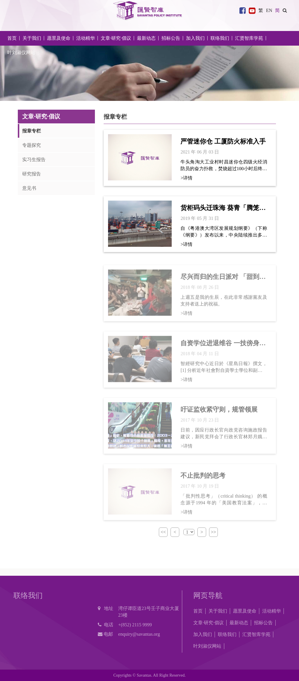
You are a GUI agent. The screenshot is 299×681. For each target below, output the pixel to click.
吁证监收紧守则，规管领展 (219, 412)
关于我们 (217, 610)
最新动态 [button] (146, 38)
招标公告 (263, 622)
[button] (285, 10)
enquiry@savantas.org (139, 634)
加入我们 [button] (195, 38)
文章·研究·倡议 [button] (116, 38)
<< (163, 532)
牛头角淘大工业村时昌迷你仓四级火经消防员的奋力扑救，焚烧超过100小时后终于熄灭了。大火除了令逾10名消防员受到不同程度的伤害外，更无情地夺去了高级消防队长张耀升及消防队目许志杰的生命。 (223, 165)
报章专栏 (31, 130)
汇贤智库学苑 (249, 38)
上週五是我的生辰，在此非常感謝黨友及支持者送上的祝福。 (223, 303)
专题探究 (31, 145)
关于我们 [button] (31, 38)
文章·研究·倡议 (208, 622)
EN (269, 10)
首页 (12, 38)
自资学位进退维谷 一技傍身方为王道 (223, 346)
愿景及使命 (58, 38)
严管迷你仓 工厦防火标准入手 (223, 141)
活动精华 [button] (85, 38)
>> (213, 532)
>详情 (186, 177)
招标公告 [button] (170, 38)
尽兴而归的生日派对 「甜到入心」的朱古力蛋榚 (223, 280)
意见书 (29, 188)
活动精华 (271, 610)
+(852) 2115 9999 (135, 624)
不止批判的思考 (202, 478)
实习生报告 (34, 159)
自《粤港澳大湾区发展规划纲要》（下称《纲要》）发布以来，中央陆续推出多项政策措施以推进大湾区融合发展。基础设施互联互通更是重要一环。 (223, 232)
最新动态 (239, 622)
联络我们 (220, 38)
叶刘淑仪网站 (21, 52)
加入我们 (202, 634)
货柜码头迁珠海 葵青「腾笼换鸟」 (223, 208)
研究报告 (31, 173)
